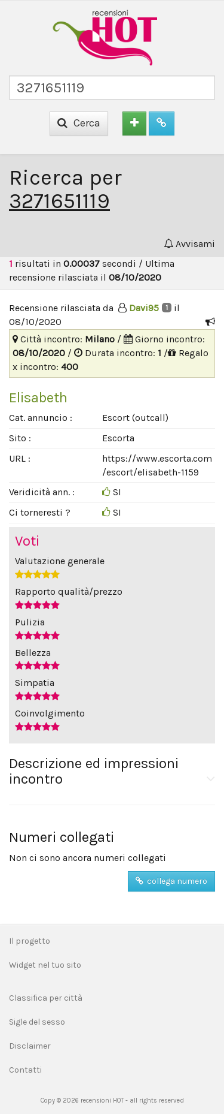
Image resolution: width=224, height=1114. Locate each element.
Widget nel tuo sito (45, 965)
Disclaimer (30, 1046)
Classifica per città (45, 998)
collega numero (171, 881)
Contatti (25, 1070)
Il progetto (29, 941)
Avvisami (189, 243)
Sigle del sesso (37, 1022)
